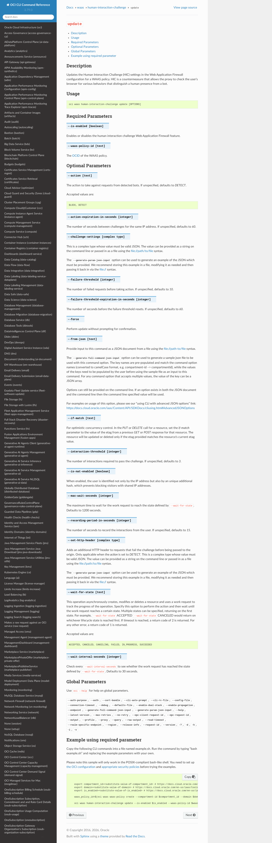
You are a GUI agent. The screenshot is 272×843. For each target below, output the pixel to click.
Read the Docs (135, 836)
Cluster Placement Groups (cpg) (22, 202)
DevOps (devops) (14, 342)
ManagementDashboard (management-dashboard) (27, 644)
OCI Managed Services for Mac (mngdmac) (22, 782)
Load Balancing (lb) (15, 594)
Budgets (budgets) (14, 164)
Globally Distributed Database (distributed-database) (21, 490)
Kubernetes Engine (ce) (17, 572)
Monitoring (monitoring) (18, 690)
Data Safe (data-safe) (16, 294)
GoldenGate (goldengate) (18, 497)
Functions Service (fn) (17, 428)
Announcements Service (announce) (25, 56)
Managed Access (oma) (17, 631)
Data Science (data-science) (20, 299)
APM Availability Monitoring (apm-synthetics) (24, 69)
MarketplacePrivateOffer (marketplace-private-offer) (26, 659)
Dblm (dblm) (11, 336)
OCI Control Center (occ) (18, 757)
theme (104, 836)
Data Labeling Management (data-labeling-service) (24, 287)
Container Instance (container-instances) (27, 242)
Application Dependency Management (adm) (26, 78)
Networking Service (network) (21, 712)
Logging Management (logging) (21, 611)
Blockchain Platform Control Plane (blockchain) (24, 157)
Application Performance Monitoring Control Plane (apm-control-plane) (25, 96)
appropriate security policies (120, 766)
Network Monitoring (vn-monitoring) (25, 706)
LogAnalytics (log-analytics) (20, 600)
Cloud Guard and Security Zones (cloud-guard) (27, 195)
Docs (69, 7)
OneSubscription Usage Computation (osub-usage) (26, 813)
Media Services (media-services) (22, 675)
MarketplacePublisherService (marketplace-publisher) (21, 668)
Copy (190, 776)
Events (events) (13, 385)
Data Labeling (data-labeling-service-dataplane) (25, 278)
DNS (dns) (10, 353)
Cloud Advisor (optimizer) (19, 187)
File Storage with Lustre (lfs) (20, 405)
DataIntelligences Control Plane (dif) (25, 331)
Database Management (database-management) (24, 307)
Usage (75, 37)
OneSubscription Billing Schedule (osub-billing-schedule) (27, 791)
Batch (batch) (12, 138)
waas (80, 7)
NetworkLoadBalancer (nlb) (20, 718)
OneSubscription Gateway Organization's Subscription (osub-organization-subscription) (24, 829)
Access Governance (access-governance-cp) (27, 35)
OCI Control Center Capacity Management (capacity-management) (26, 764)
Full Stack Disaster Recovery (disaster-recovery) (26, 421)
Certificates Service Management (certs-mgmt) (27, 172)
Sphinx (84, 836)
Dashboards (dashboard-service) (23, 254)
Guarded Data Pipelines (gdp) (21, 511)
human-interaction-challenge (107, 7)
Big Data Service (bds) (17, 144)
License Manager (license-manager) (24, 583)
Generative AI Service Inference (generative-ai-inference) (22, 463)
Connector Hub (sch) (16, 237)
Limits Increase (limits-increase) (22, 589)
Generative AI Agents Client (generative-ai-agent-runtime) (27, 445)
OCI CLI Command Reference (29, 4)
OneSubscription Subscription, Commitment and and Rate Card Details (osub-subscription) (27, 802)
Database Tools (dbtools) (18, 325)
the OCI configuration (80, 766)
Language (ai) (11, 577)
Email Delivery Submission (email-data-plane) (26, 378)
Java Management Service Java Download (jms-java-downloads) (23, 550)
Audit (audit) (11, 121)
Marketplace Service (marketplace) (24, 651)
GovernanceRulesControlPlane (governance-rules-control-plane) (23, 505)
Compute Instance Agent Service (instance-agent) (23, 215)
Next (191, 815)
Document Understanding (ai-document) (28, 359)
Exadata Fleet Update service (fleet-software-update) (25, 392)
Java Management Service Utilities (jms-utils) (27, 559)
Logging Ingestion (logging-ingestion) (25, 606)
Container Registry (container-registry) (26, 248)
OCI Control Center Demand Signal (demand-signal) (24, 773)
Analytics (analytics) (15, 51)
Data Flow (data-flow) (17, 265)
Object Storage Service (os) (20, 745)
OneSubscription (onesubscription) (24, 820)
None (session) (12, 723)
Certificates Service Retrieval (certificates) (20, 180)
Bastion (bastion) (14, 133)
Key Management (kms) (18, 566)
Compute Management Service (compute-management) (22, 224)
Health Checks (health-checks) (21, 517)
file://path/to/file (142, 251)
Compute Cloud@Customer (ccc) (23, 208)
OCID (76, 155)
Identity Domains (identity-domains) (25, 532)
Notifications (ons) (15, 740)
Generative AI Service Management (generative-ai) (24, 472)
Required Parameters (85, 42)
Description (79, 33)
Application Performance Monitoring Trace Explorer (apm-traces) (25, 105)
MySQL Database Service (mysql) (23, 695)
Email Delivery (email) (16, 370)
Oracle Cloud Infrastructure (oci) (23, 27)
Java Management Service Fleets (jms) (26, 543)
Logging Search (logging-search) (22, 617)
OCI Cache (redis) (14, 751)
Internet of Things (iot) (17, 537)
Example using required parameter (93, 55)
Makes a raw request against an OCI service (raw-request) (25, 624)
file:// (103, 269)
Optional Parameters (85, 46)
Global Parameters (83, 51)
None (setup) (11, 729)
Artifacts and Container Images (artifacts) (22, 114)
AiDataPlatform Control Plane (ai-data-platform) (26, 44)
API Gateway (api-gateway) (20, 62)
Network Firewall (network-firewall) (24, 701)
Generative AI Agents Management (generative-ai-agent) (24, 454)
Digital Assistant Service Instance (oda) (26, 348)
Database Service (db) (17, 320)
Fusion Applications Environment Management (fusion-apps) (23, 436)
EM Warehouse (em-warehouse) (23, 364)
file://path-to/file (175, 348)
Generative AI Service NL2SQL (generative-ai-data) (22, 481)
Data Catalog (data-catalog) (20, 259)
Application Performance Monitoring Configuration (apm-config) (25, 87)
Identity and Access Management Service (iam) (23, 525)
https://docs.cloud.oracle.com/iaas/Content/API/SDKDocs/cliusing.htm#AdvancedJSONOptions (130, 408)
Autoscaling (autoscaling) (18, 127)
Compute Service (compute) (20, 231)
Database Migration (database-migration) (28, 314)
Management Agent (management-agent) (28, 637)
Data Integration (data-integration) (24, 270)
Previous (76, 815)
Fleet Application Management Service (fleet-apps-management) (26, 412)
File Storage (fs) (13, 399)
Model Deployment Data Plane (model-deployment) (27, 683)
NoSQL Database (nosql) (18, 734)
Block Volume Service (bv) (19, 149)
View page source (185, 7)
